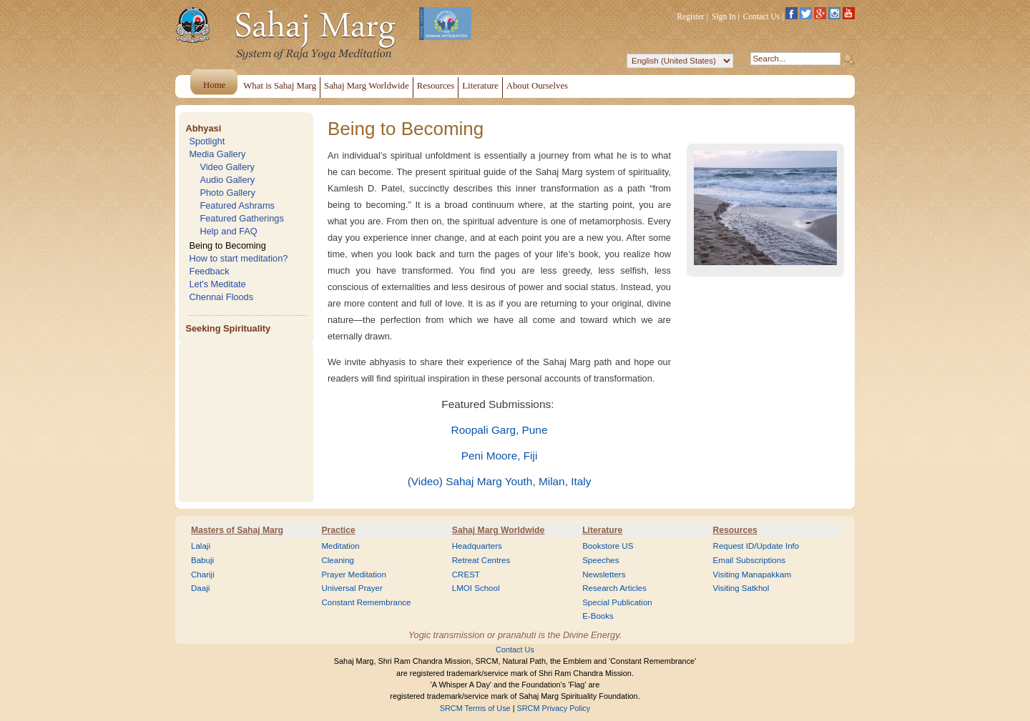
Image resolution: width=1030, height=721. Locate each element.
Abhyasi (203, 128)
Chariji (203, 574)
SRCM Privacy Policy (554, 708)
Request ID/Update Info (756, 546)
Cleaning (337, 560)
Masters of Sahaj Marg (237, 530)
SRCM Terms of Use (475, 708)
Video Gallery (227, 166)
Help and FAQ (228, 231)
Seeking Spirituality (227, 328)
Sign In (724, 16)
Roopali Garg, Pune (499, 430)
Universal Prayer (351, 588)
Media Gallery (217, 154)
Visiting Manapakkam (752, 574)
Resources (735, 530)
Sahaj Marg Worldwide (498, 530)
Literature (602, 530)
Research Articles (614, 588)
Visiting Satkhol (741, 588)
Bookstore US (607, 546)
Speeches (600, 560)
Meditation (340, 546)
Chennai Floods (221, 297)
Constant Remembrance (366, 602)
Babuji (202, 560)
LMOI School (476, 588)
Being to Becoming (227, 245)
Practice (338, 530)
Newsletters (603, 574)
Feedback (209, 271)
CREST (466, 574)
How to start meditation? (238, 258)
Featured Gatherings (241, 218)
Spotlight (207, 141)
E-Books (598, 616)
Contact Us (761, 16)
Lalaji (200, 546)
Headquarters (477, 546)
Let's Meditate (217, 284)
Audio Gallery (227, 179)
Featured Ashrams (237, 205)
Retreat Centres (481, 560)
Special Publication (617, 602)
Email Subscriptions (749, 560)
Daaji (200, 588)
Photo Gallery (227, 192)
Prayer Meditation (353, 574)
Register (691, 16)
